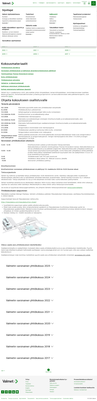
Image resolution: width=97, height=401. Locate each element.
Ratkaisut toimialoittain (80, 389)
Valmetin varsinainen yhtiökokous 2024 (28, 277)
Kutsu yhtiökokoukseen (9, 77)
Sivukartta (4, 398)
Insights (27, 388)
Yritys (27, 381)
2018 (35, 54)
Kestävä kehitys (29, 386)
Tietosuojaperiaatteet (56, 398)
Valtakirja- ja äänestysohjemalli (12, 83)
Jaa (3, 370)
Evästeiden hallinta (68, 398)
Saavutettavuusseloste (42, 398)
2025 (4, 46)
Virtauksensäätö (78, 383)
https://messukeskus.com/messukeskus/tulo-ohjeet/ (18, 202)
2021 (35, 50)
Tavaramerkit (31, 398)
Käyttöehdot (22, 398)
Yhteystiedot (29, 392)
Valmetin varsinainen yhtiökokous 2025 (28, 265)
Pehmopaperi (53, 387)
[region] (48, 48)
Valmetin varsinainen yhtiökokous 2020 (28, 323)
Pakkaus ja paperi (54, 385)
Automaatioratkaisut (79, 381)
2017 (67, 54)
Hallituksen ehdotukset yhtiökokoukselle (15, 86)
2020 (67, 50)
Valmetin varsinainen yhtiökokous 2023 (28, 288)
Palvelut (52, 391)
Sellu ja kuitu (53, 383)
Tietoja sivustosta (13, 398)
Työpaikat (28, 383)
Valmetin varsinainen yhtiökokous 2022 (28, 300)
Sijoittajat (28, 390)
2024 (35, 46)
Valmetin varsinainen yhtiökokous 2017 (28, 358)
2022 (4, 50)
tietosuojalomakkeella (74, 187)
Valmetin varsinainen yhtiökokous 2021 (28, 311)
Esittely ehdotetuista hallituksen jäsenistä (16, 89)
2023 (67, 46)
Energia (52, 389)
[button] (6, 13)
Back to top (48, 370)
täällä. (10, 96)
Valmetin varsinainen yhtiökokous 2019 (28, 335)
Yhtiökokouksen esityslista (10, 80)
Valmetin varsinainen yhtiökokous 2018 (28, 346)
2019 (4, 54)
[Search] (93, 3)
